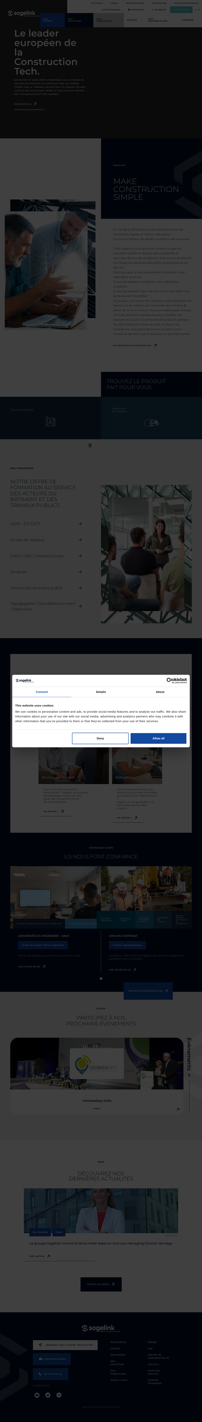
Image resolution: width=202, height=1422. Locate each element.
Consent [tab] (42, 692)
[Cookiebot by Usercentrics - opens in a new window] (169, 681)
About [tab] (160, 692)
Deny (100, 738)
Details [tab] (101, 692)
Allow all (158, 738)
